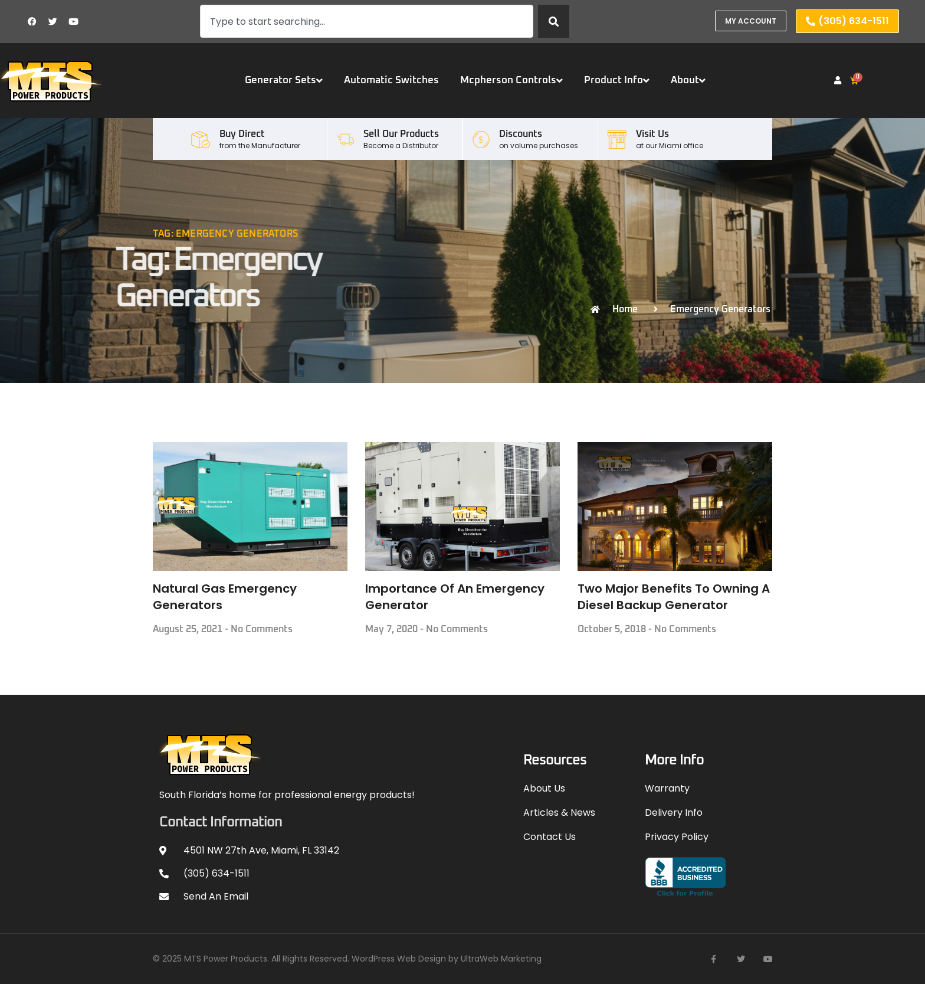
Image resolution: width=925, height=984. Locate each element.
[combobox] (366, 21)
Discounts (520, 134)
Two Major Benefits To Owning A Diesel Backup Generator (674, 596)
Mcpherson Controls (511, 81)
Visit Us (652, 134)
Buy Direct (242, 134)
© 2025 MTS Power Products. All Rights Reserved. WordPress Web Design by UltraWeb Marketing (347, 959)
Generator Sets (284, 81)
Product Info (617, 81)
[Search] (553, 21)
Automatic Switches (391, 81)
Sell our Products (401, 134)
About (688, 81)
